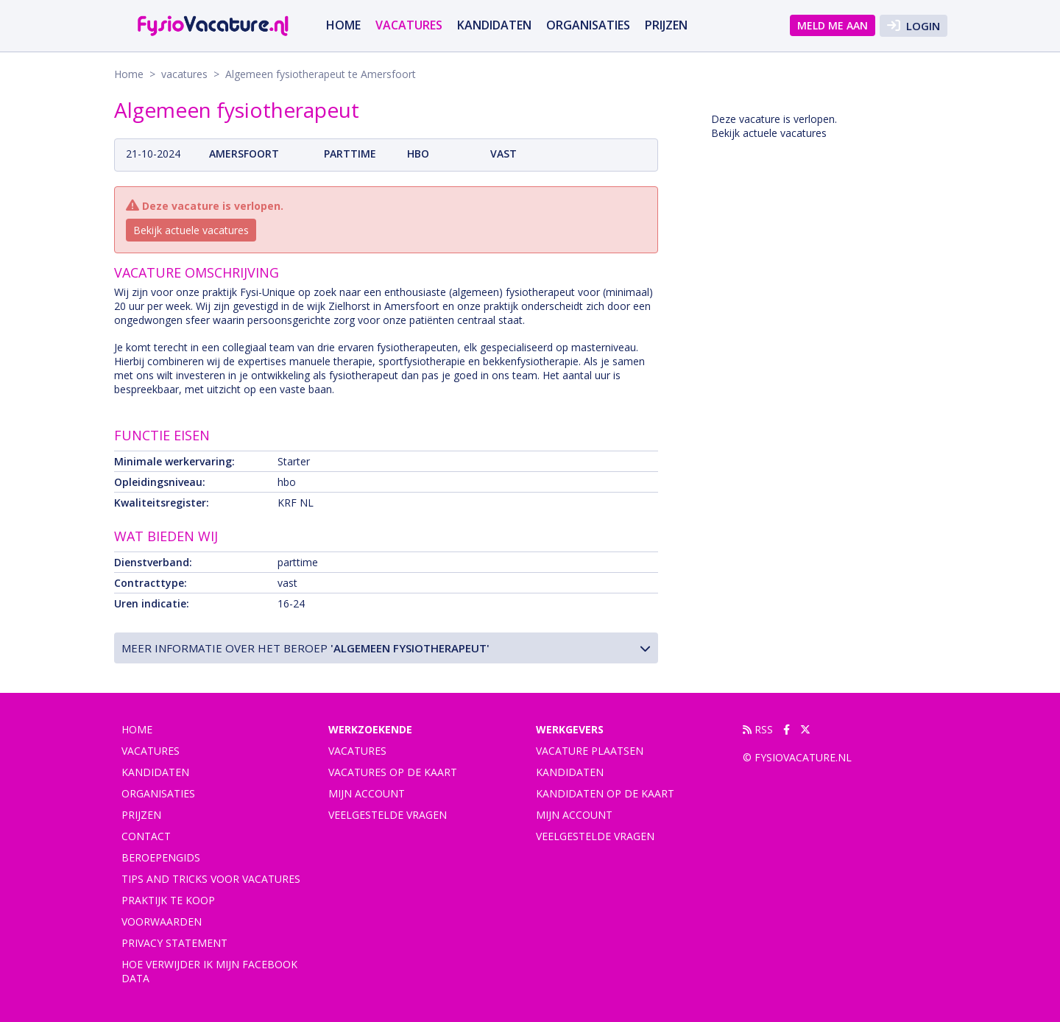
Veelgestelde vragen (387, 815)
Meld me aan (832, 25)
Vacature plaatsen (589, 751)
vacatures (408, 25)
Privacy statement (174, 943)
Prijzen (666, 25)
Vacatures (357, 751)
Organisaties (588, 25)
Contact (146, 836)
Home (343, 25)
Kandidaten (494, 25)
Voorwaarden (161, 921)
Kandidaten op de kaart (605, 793)
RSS (758, 729)
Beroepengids (160, 857)
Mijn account (366, 793)
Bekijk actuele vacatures (191, 230)
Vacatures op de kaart (392, 772)
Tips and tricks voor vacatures (210, 879)
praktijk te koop (168, 900)
